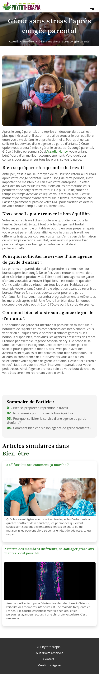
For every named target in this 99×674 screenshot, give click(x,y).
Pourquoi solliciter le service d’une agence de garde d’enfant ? (46, 420)
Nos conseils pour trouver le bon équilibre (40, 413)
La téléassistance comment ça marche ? (36, 465)
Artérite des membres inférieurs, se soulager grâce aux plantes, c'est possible (49, 551)
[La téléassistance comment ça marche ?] (50, 497)
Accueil (13, 41)
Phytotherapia (50, 647)
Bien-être (28, 41)
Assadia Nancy (57, 151)
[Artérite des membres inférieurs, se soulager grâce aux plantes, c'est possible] (50, 581)
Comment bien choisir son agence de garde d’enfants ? (49, 428)
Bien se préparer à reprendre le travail (37, 408)
